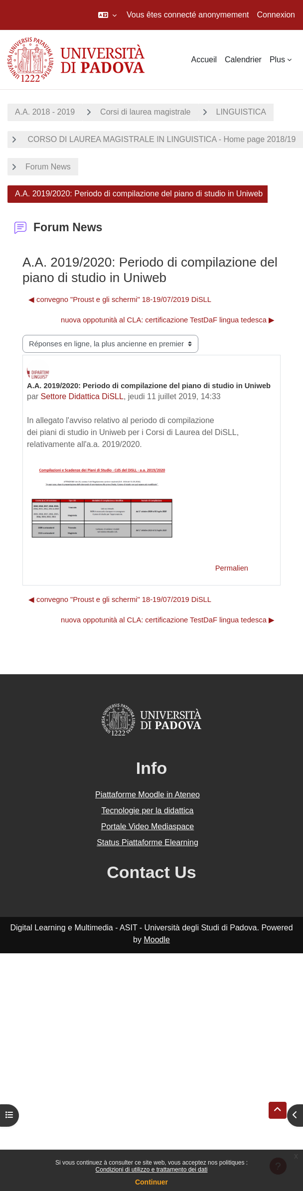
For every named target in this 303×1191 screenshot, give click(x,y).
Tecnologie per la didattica (147, 810)
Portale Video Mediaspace (147, 826)
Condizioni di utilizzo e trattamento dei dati (152, 1169)
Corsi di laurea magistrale (145, 112)
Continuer (151, 1182)
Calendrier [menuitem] (243, 59)
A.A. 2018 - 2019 (45, 112)
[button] (107, 15)
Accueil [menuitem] (204, 59)
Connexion (276, 14)
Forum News (48, 166)
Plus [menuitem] (277, 59)
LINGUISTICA (241, 112)
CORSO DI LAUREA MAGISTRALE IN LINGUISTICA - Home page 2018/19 (160, 139)
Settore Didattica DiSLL (82, 396)
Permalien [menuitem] (231, 568)
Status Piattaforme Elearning (147, 842)
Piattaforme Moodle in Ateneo (147, 794)
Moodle (156, 939)
